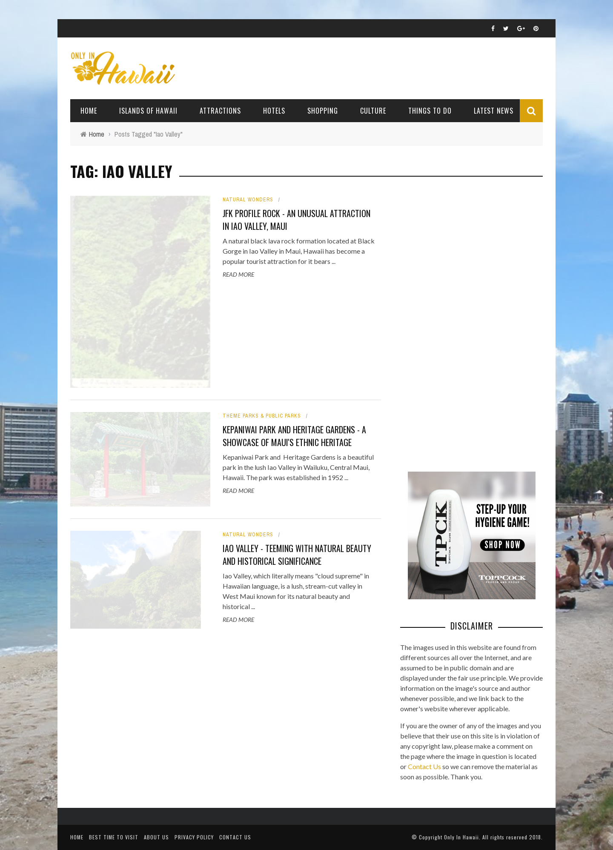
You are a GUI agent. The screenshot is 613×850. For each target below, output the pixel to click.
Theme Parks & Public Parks (262, 415)
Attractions (220, 111)
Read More (238, 274)
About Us (156, 837)
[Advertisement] (464, 323)
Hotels (274, 111)
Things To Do (430, 111)
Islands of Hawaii (148, 111)
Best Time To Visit (113, 837)
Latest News (493, 111)
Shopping (322, 111)
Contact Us (424, 766)
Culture (373, 111)
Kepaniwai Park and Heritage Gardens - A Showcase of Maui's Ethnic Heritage (294, 436)
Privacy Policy (194, 837)
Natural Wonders (248, 199)
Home (88, 111)
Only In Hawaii (461, 837)
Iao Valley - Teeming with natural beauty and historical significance (297, 554)
